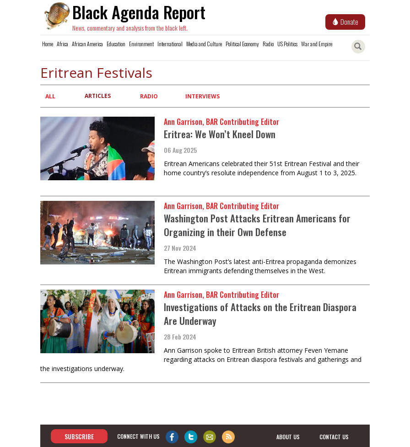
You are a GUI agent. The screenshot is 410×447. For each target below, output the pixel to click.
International (170, 44)
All (50, 96)
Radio (268, 44)
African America (87, 44)
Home (47, 44)
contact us (334, 437)
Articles (98, 96)
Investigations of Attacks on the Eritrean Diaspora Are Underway (260, 314)
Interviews (202, 96)
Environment (141, 44)
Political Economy (242, 44)
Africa (62, 44)
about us (288, 437)
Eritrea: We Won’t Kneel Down (219, 134)
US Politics (287, 44)
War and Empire (316, 44)
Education (116, 44)
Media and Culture (204, 44)
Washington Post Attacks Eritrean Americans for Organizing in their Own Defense (257, 225)
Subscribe (79, 436)
